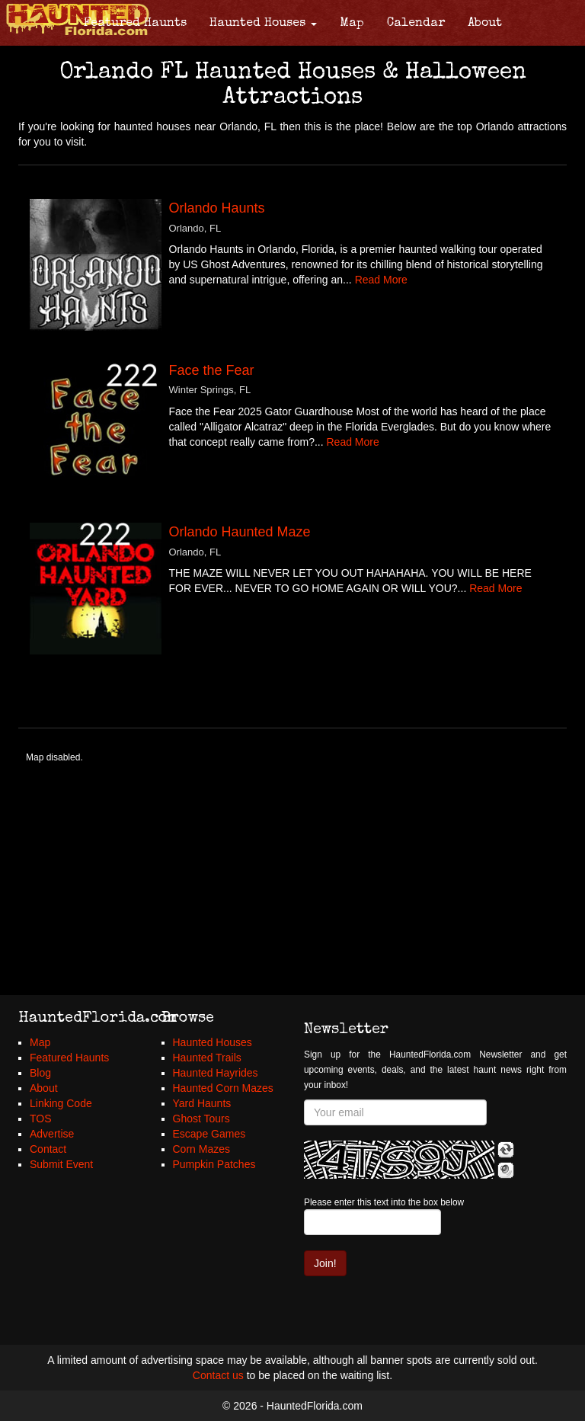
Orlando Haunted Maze (240, 531)
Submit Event (61, 1164)
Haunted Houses (263, 24)
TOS (41, 1118)
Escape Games (209, 1134)
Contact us (218, 1375)
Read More (381, 280)
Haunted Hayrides (215, 1073)
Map (352, 24)
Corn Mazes (201, 1149)
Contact (48, 1149)
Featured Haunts (135, 24)
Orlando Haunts (217, 208)
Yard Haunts (202, 1103)
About (485, 24)
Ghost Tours (201, 1118)
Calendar (416, 24)
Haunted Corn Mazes (223, 1088)
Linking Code (61, 1103)
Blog (40, 1073)
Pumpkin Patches (214, 1164)
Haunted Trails (207, 1057)
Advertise (52, 1134)
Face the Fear (211, 370)
